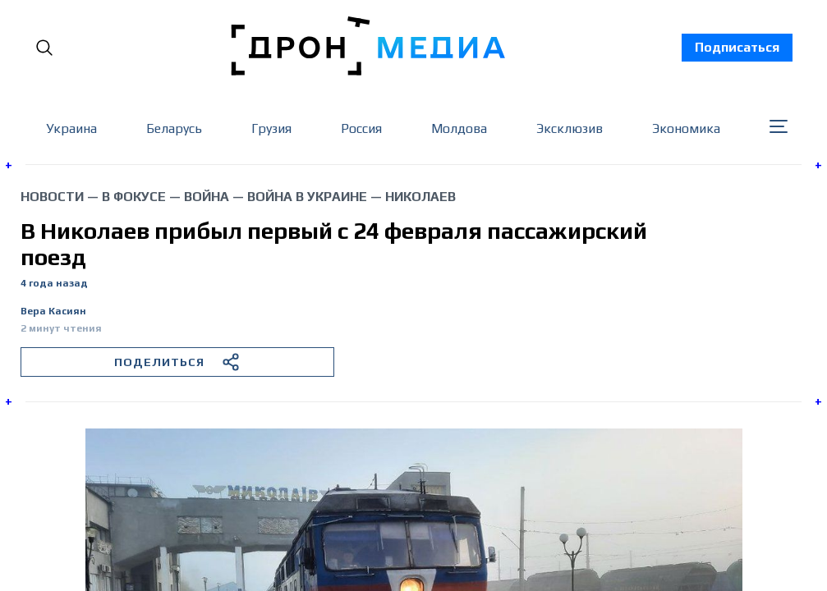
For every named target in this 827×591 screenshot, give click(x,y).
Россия (361, 128)
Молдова (459, 128)
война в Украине (307, 196)
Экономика (686, 128)
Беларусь (174, 128)
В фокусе (134, 196)
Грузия (271, 128)
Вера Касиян (53, 311)
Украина (71, 128)
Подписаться (737, 47)
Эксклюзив (569, 128)
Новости (52, 196)
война (206, 196)
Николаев (420, 196)
